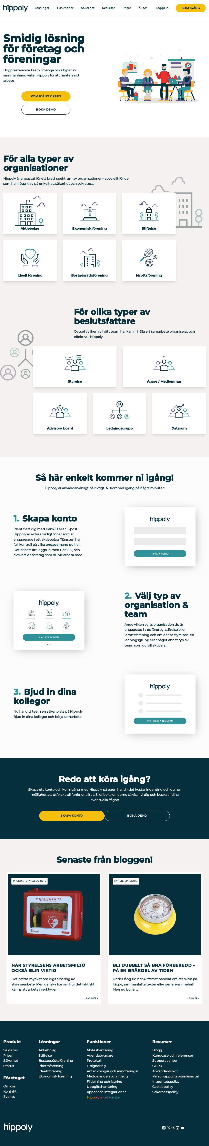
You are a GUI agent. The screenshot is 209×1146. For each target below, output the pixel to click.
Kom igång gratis (46, 96)
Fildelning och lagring (104, 1081)
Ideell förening (50, 1070)
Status (8, 1065)
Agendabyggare (100, 1055)
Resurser (108, 8)
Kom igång (191, 8)
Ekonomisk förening (55, 1075)
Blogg (157, 1049)
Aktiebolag (47, 1049)
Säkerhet (87, 8)
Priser (126, 8)
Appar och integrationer (106, 1091)
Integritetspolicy (165, 1081)
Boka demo (46, 109)
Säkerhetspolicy (165, 1091)
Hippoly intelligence (103, 1096)
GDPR (157, 1065)
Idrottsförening (51, 1065)
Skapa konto (72, 815)
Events (9, 1096)
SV (144, 8)
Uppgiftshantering (102, 1086)
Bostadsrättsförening (56, 1060)
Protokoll (94, 1060)
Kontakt (10, 1091)
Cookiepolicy (162, 1086)
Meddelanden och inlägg (107, 1075)
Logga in (162, 8)
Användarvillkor (165, 1070)
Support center (164, 1060)
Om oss (9, 1085)
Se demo (10, 1049)
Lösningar (42, 8)
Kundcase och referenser (172, 1055)
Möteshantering (100, 1049)
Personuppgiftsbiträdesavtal (175, 1075)
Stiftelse (45, 1055)
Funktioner (65, 8)
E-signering (96, 1065)
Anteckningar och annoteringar (112, 1070)
